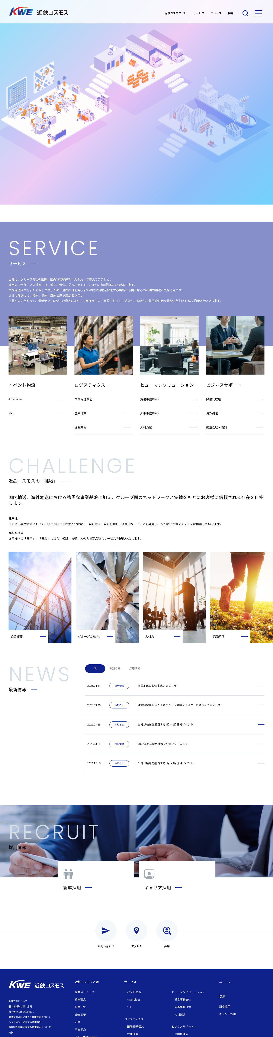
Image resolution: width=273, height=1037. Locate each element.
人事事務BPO (182, 1007)
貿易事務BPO (182, 999)
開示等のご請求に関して (21, 1011)
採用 (231, 13)
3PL (129, 1007)
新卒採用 (224, 1006)
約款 (11, 1032)
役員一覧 (80, 1007)
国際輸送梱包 (135, 1026)
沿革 (77, 1022)
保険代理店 (181, 1034)
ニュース (216, 13)
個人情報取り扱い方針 (20, 1006)
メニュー (258, 13)
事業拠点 (80, 1029)
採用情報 (134, 668)
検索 (245, 13)
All (95, 668)
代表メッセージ (84, 992)
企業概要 (80, 1014)
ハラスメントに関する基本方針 (25, 1022)
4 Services (133, 999)
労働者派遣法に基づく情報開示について (30, 1016)
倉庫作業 (132, 1034)
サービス (198, 13)
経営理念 (80, 999)
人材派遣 (180, 1014)
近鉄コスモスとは (176, 13)
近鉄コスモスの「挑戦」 (33, 480)
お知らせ (115, 668)
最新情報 (17, 689)
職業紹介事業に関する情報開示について (30, 1027)
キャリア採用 (227, 1014)
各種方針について (18, 1001)
